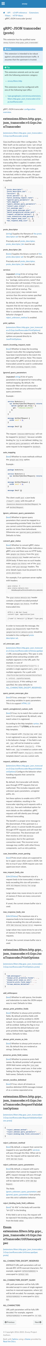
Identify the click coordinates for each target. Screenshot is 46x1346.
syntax (36, 724)
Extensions (34, 13)
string (9, 234)
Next (38, 1322)
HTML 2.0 (26, 703)
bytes (9, 254)
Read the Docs (9, 1342)
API (8, 13)
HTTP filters (18, 16)
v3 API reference (20, 13)
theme (27, 1339)
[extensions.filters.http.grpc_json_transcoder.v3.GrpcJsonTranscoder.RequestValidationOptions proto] (22, 1118)
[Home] (4, 13)
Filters (7, 16)
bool (8, 349)
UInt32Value (12, 877)
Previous (9, 1322)
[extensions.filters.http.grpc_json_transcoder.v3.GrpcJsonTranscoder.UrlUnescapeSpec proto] (22, 1252)
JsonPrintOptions (13, 339)
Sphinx (15, 1339)
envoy (24, 4)
